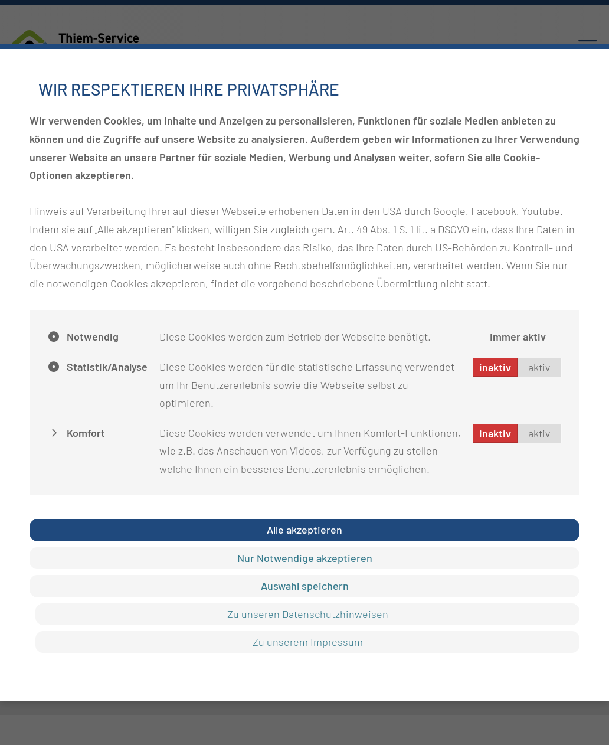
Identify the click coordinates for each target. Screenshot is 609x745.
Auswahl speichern (305, 585)
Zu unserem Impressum (308, 641)
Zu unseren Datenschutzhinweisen (307, 613)
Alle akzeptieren (304, 529)
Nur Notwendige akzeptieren (304, 557)
